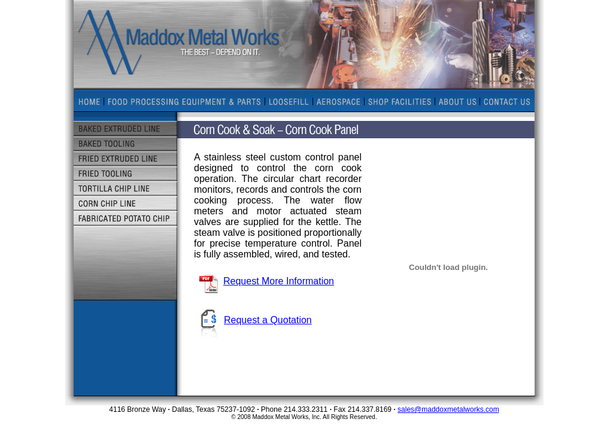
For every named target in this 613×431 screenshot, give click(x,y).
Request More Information (266, 281)
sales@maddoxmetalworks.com (448, 409)
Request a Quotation (253, 320)
